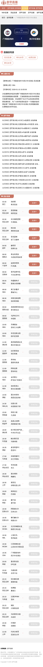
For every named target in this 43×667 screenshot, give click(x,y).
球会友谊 (5, 467)
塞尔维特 (14, 474)
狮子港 (13, 500)
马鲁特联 (14, 441)
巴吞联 (13, 494)
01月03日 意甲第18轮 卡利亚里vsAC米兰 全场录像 (20, 180)
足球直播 (17, 8)
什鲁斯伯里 (15, 608)
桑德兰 (13, 591)
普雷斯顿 (14, 210)
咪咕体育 (20, 57)
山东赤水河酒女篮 (17, 547)
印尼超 (4, 441)
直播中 (34, 203)
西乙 (4, 204)
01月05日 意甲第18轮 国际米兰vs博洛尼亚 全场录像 (20, 160)
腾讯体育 (7, 63)
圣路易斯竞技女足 (17, 307)
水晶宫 (13, 617)
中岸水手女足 (16, 433)
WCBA (4, 529)
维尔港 (13, 228)
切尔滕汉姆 (15, 579)
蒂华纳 (13, 360)
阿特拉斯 (14, 368)
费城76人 (14, 292)
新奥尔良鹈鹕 (16, 283)
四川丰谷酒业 (16, 555)
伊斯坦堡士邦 (16, 485)
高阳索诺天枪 (16, 424)
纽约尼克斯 (15, 336)
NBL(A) (5, 406)
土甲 (4, 485)
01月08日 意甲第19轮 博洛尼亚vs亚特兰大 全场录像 (20, 144)
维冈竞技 (14, 213)
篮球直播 (25, 8)
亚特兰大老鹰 (16, 327)
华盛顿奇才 (15, 281)
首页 (3, 8)
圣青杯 (4, 274)
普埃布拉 (14, 371)
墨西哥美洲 (15, 362)
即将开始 (34, 282)
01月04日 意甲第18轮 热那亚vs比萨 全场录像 (18, 172)
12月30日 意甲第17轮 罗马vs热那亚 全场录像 (18, 184)
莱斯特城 (14, 582)
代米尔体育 (15, 632)
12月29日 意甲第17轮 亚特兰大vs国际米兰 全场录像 (20, 188)
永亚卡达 (14, 573)
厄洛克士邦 (15, 634)
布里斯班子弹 (16, 406)
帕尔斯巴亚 (15, 439)
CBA (13, 85)
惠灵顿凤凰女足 (16, 342)
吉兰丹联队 (15, 459)
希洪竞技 (14, 204)
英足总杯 (5, 213)
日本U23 (14, 512)
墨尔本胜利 (15, 395)
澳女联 (4, 345)
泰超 (4, 494)
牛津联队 (14, 222)
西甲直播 (22, 13)
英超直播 (14, 13)
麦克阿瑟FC (15, 447)
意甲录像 (32, 8)
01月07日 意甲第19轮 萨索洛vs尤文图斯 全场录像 (20, 148)
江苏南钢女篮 (16, 544)
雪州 (12, 599)
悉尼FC (13, 450)
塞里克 (13, 482)
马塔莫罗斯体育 (16, 257)
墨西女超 (5, 310)
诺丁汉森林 (15, 240)
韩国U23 (14, 520)
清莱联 (13, 626)
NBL (3, 538)
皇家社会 (14, 248)
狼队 (12, 605)
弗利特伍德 (15, 231)
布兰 (12, 468)
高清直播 (7, 57)
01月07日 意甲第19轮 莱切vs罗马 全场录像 (17, 152)
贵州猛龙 (14, 538)
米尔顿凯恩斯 (16, 219)
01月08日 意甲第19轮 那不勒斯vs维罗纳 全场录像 (20, 140)
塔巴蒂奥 (14, 354)
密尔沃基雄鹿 (16, 389)
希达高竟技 (15, 254)
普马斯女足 (15, 310)
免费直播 (32, 57)
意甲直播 (10, 8)
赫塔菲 (13, 245)
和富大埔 (14, 412)
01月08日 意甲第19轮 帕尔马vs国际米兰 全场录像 (20, 128)
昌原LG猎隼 (15, 421)
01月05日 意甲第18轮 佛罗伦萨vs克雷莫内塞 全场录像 (20, 164)
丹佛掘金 (14, 324)
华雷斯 (13, 319)
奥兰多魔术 (15, 289)
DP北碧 (13, 564)
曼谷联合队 (15, 561)
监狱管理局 (15, 263)
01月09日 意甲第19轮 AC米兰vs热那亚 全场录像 (19, 120)
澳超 (4, 397)
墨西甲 (4, 353)
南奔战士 (14, 491)
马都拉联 (14, 570)
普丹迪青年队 (16, 272)
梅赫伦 (13, 477)
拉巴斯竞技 (15, 351)
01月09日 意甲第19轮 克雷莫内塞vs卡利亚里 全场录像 (20, 124)
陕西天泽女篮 (16, 529)
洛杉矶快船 (15, 301)
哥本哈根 (14, 465)
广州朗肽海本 (16, 553)
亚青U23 (5, 511)
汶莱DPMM (15, 596)
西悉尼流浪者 (16, 398)
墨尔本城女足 (16, 345)
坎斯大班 (14, 403)
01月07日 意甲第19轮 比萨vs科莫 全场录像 (17, 156)
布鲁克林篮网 (16, 298)
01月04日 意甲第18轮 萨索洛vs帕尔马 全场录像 (19, 176)
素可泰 (13, 503)
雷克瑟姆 (14, 237)
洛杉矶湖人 (15, 386)
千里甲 (4, 266)
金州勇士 (14, 377)
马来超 (4, 459)
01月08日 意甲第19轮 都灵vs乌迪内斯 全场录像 (19, 132)
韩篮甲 (4, 424)
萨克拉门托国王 (16, 380)
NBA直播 (5, 13)
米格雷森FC (15, 456)
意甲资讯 (39, 8)
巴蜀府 (13, 623)
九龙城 (13, 415)
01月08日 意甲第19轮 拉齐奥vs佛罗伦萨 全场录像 (20, 136)
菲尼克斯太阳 (16, 333)
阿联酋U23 (15, 509)
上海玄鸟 (14, 535)
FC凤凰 (13, 266)
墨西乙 (4, 257)
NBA (4, 283)
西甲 (4, 248)
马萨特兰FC (15, 316)
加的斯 (13, 202)
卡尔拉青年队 (16, 275)
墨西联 (4, 318)
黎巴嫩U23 (15, 517)
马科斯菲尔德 (16, 614)
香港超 (4, 415)
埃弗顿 (13, 588)
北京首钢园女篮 (16, 526)
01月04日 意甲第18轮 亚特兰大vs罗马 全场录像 (19, 168)
